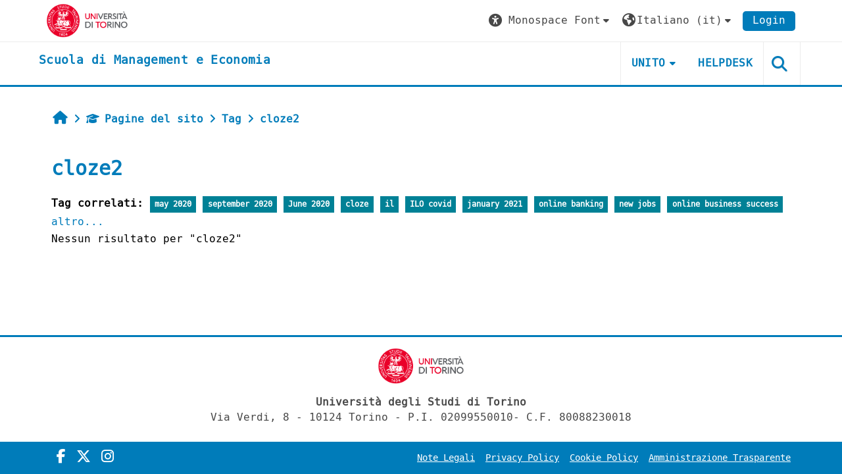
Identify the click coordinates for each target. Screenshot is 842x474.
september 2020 (240, 204)
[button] (550, 21)
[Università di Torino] (87, 20)
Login (769, 20)
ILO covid (430, 204)
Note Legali (446, 458)
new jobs (637, 204)
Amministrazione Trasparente (720, 458)
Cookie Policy (604, 458)
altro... (77, 221)
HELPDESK (725, 62)
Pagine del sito (144, 118)
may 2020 (173, 204)
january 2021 (494, 204)
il (389, 204)
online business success (725, 204)
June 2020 (309, 204)
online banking (571, 204)
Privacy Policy (522, 458)
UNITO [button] (649, 62)
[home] (154, 60)
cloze (356, 204)
